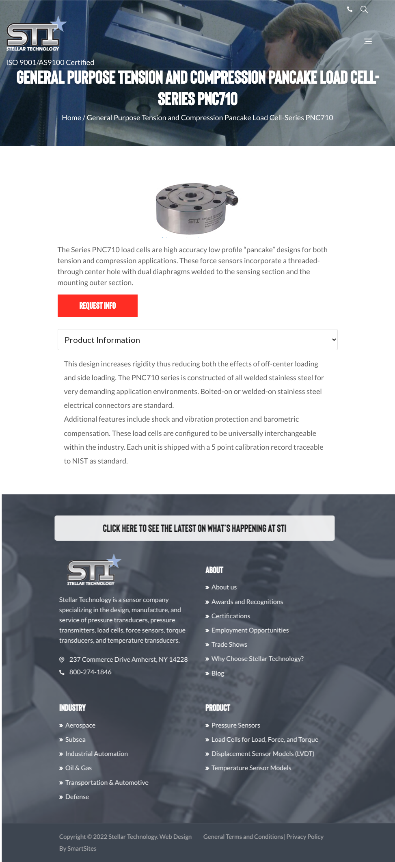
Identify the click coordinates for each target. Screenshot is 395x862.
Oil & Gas (97, 768)
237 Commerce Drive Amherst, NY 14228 (142, 659)
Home (71, 117)
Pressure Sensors (255, 725)
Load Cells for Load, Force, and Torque (284, 739)
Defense (96, 797)
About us (243, 587)
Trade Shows (248, 644)
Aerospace (99, 725)
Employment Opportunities (269, 630)
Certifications (250, 616)
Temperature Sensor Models (271, 768)
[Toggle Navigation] (368, 42)
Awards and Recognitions (266, 602)
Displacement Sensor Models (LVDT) (282, 754)
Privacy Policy (324, 836)
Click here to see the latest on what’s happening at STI (185, 527)
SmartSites (100, 848)
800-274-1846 (104, 672)
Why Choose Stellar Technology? (277, 659)
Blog (237, 673)
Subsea (94, 739)
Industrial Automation (115, 754)
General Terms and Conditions (262, 836)
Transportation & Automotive (126, 782)
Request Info (97, 305)
